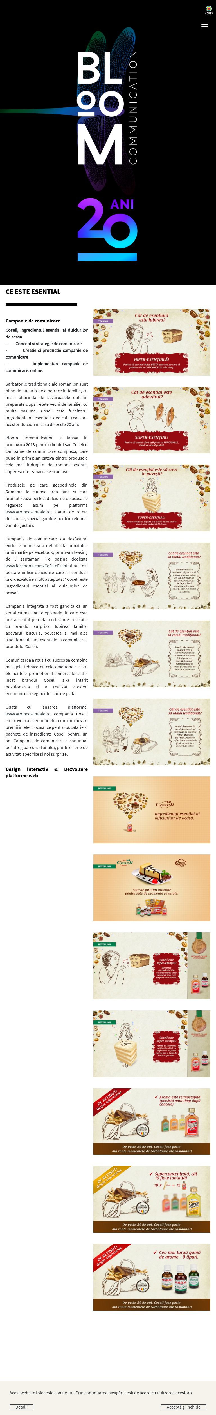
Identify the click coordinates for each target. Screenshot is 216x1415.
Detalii (21, 1406)
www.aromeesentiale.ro (28, 512)
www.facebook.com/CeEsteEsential (39, 565)
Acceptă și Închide (184, 1406)
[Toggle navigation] (204, 26)
